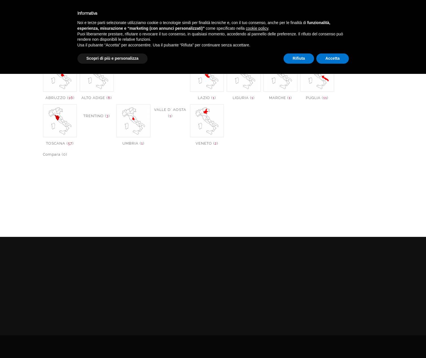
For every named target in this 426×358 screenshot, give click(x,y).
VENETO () (207, 143)
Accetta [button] (332, 342)
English (367, 19)
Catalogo (139, 13)
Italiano (366, 12)
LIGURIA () (244, 98)
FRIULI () (170, 70)
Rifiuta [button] (299, 342)
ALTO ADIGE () (96, 98)
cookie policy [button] (257, 312)
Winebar (105, 13)
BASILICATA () (133, 70)
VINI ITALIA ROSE (370, 40)
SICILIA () (354, 70)
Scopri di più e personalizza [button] (113, 342)
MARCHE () (280, 98)
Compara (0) (55, 154)
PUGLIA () (317, 98)
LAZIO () (207, 98)
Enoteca (73, 13)
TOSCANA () (60, 143)
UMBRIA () (133, 143)
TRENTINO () (96, 116)
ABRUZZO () (60, 98)
